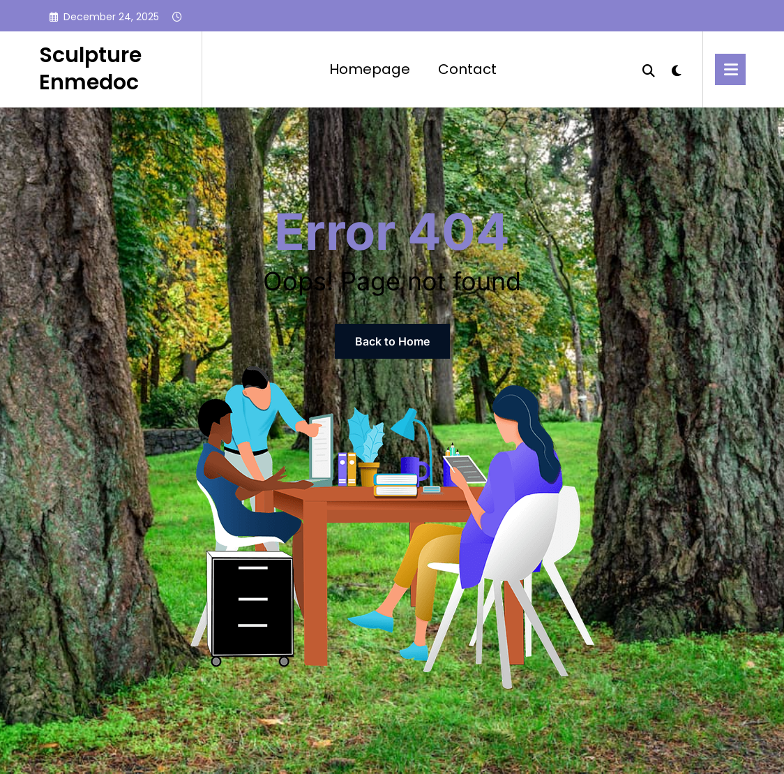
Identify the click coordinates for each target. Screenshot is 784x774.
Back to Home (392, 341)
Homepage (369, 69)
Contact (467, 69)
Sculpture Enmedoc (90, 68)
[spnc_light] (676, 69)
